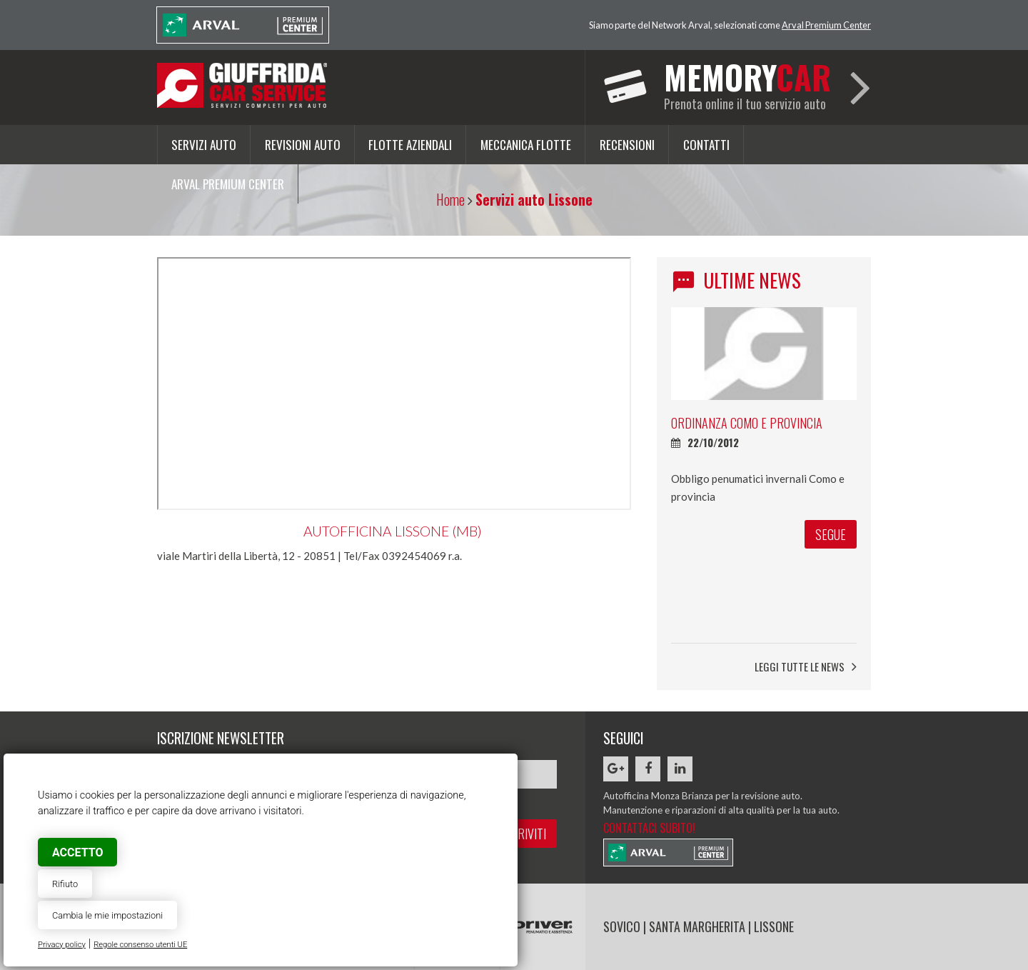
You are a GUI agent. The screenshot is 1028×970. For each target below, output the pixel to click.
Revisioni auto (303, 144)
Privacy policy (62, 944)
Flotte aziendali (410, 144)
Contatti (706, 144)
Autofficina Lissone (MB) (392, 531)
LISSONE (774, 926)
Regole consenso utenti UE (140, 944)
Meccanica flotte (525, 144)
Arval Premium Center (826, 25)
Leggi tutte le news (806, 667)
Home (450, 199)
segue (830, 575)
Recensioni (627, 144)
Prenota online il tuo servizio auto (747, 83)
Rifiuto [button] (65, 884)
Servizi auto (203, 144)
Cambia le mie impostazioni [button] (107, 915)
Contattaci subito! (649, 827)
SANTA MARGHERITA (697, 926)
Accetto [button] (77, 852)
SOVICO (621, 926)
